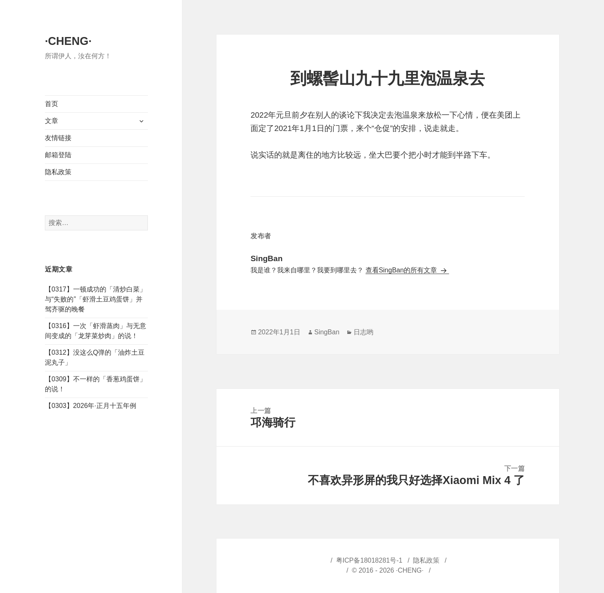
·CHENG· (68, 41)
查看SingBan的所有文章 (402, 270)
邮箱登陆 (58, 154)
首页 (51, 103)
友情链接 (58, 137)
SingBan (327, 332)
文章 (51, 120)
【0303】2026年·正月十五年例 (90, 405)
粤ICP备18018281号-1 (369, 560)
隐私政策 (58, 171)
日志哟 (363, 332)
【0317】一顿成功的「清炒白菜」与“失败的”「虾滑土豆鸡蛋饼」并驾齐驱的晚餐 (95, 299)
